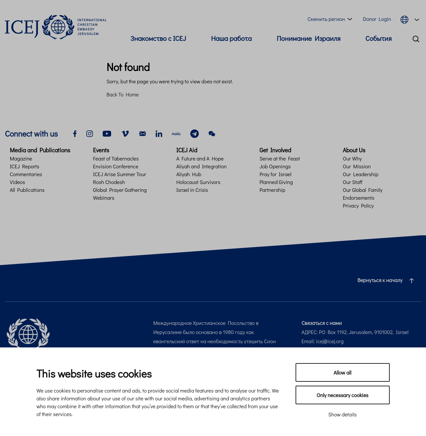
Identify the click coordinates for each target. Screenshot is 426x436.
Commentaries (26, 174)
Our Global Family (362, 189)
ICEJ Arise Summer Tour (119, 174)
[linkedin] (159, 132)
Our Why (352, 158)
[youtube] (107, 132)
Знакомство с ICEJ (158, 38)
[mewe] (176, 132)
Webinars (103, 197)
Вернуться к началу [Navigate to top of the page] (388, 280)
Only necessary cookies (342, 395)
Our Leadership (360, 174)
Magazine (21, 158)
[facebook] (74, 132)
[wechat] (212, 132)
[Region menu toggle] (331, 19)
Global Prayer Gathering (120, 189)
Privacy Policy (358, 205)
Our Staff (352, 181)
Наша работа (231, 38)
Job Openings (275, 166)
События (379, 38)
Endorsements (358, 197)
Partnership (272, 189)
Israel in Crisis (192, 189)
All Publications (27, 189)
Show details (342, 414)
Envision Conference (115, 166)
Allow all (342, 372)
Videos (17, 181)
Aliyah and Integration (201, 166)
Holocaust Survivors (198, 181)
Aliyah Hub (188, 174)
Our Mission (357, 166)
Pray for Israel (275, 174)
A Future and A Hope (200, 158)
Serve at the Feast (280, 158)
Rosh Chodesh (109, 181)
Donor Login (377, 18)
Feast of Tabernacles (116, 158)
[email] (142, 132)
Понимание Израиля (308, 38)
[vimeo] (125, 132)
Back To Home (123, 94)
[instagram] (89, 132)
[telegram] (194, 132)
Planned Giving (276, 181)
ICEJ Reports (24, 166)
